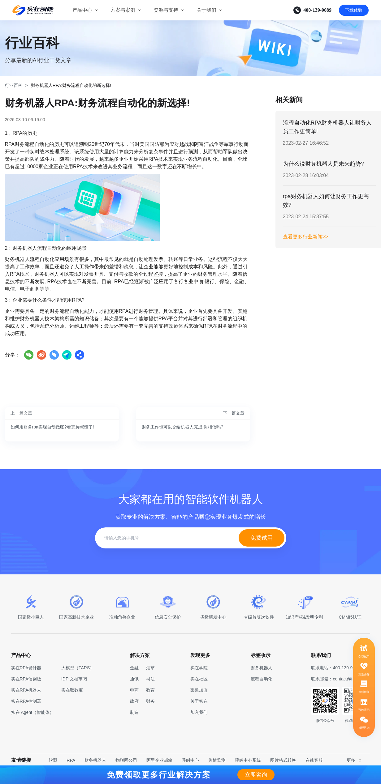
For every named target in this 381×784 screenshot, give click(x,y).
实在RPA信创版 (26, 678)
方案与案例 (122, 10)
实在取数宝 (72, 690)
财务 (150, 701)
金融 (134, 667)
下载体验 (353, 10)
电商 (134, 690)
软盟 (53, 760)
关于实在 (199, 701)
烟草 (150, 667)
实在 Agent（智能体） (32, 712)
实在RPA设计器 (26, 667)
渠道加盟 (199, 690)
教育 (150, 690)
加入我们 (199, 712)
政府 (134, 701)
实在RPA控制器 (26, 701)
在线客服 (314, 760)
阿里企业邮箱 (159, 760)
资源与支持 (166, 10)
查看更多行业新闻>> (305, 236)
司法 (150, 678)
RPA (71, 760)
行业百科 (13, 85)
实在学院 (199, 667)
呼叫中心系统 (248, 760)
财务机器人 (95, 760)
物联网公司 (126, 760)
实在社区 (199, 678)
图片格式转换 (283, 760)
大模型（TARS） (77, 667)
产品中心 (82, 10)
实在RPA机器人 (26, 690)
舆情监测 (217, 760)
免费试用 (261, 538)
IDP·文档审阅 (74, 678)
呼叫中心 (190, 760)
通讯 (134, 678)
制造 (134, 712)
